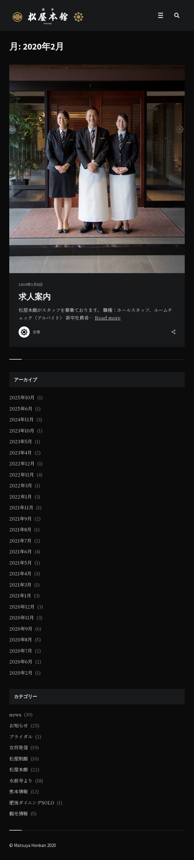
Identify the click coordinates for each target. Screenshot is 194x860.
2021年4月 (20, 573)
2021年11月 (21, 507)
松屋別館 (18, 758)
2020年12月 (22, 606)
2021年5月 (20, 562)
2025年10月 (22, 397)
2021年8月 (20, 529)
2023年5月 (20, 441)
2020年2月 (20, 672)
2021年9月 (20, 518)
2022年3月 (20, 485)
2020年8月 (20, 639)
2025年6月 (20, 408)
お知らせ (18, 725)
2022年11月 (21, 474)
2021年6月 (20, 551)
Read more (108, 317)
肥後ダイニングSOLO (31, 802)
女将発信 (18, 747)
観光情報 (18, 813)
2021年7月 (20, 540)
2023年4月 (20, 452)
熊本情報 (18, 791)
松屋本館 (18, 769)
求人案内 (35, 296)
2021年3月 (20, 584)
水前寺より (20, 780)
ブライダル (20, 736)
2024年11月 (21, 419)
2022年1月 (20, 496)
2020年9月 (20, 628)
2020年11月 (21, 617)
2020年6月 (20, 661)
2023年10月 (21, 430)
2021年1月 (20, 595)
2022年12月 (22, 463)
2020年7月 (20, 650)
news (15, 714)
